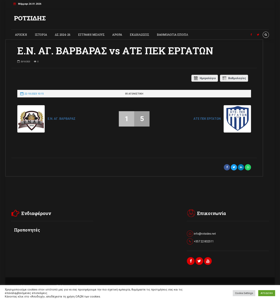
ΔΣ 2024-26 (62, 34)
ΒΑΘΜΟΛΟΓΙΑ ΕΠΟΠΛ (172, 34)
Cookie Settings (244, 293)
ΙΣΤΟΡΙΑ (41, 34)
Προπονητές (27, 230)
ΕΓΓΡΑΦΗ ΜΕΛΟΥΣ (91, 34)
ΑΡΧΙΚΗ (21, 34)
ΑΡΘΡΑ (117, 34)
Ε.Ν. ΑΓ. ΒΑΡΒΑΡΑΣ (61, 119)
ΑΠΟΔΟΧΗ (267, 293)
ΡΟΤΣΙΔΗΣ (30, 18)
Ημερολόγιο (204, 78)
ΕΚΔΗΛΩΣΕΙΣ (139, 34)
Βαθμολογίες (234, 78)
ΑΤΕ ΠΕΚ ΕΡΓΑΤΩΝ (207, 119)
